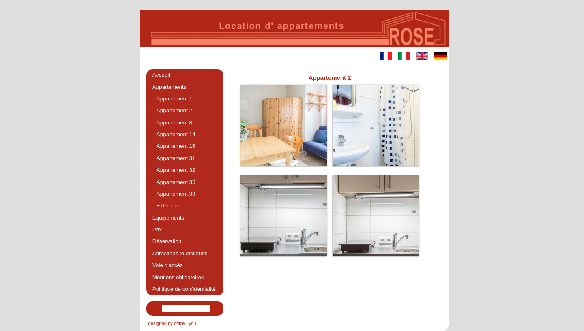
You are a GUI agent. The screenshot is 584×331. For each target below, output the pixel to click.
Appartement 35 (176, 182)
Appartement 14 (176, 134)
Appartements (169, 87)
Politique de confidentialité (184, 289)
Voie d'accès (167, 265)
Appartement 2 (174, 110)
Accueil (161, 75)
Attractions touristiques (180, 253)
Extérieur (167, 206)
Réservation (167, 241)
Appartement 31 (176, 158)
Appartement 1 (174, 99)
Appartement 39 (176, 194)
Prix (157, 229)
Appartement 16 (176, 146)
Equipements (168, 218)
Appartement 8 (174, 123)
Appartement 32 (176, 170)
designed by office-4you (172, 323)
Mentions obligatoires (178, 277)
